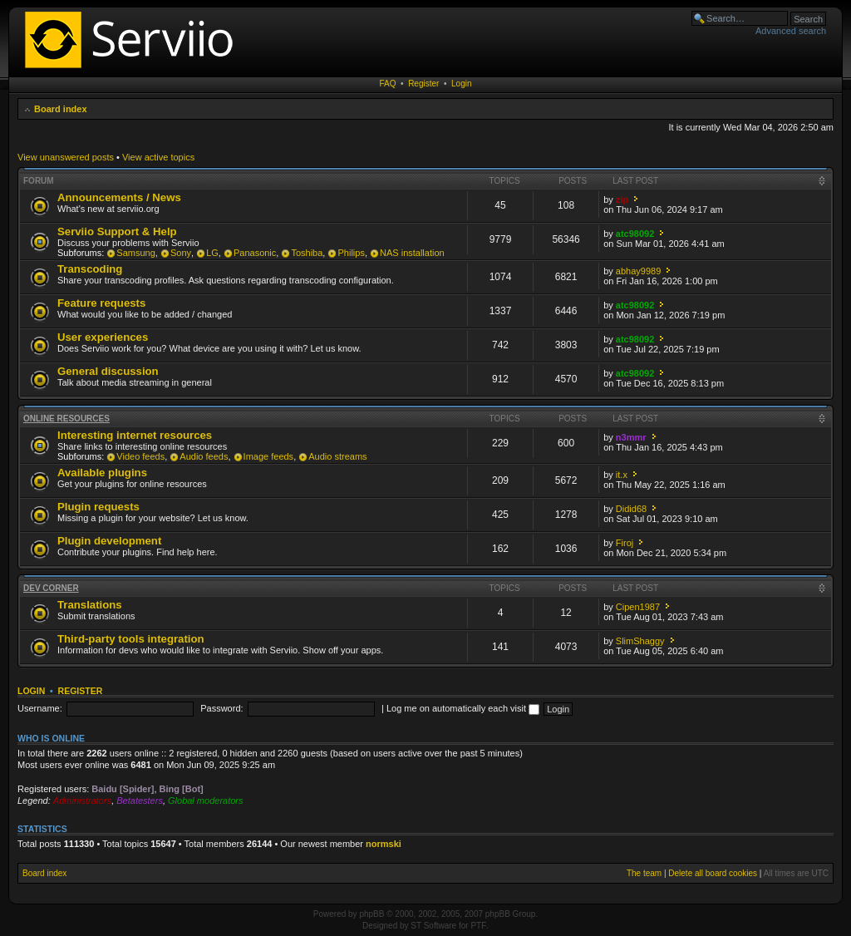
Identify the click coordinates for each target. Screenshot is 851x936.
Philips (350, 253)
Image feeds (268, 456)
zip (622, 199)
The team (644, 873)
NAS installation (412, 253)
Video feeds (140, 456)
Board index (60, 109)
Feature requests (101, 303)
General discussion (108, 371)
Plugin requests (98, 506)
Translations (89, 605)
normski (383, 844)
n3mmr (631, 437)
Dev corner (51, 588)
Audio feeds (204, 456)
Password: (221, 708)
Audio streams (337, 456)
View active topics (158, 157)
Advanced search (790, 31)
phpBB (371, 914)
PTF (478, 925)
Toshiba (306, 253)
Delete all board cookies (712, 873)
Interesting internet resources (134, 435)
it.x (621, 475)
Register (423, 83)
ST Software (433, 925)
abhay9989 (638, 271)
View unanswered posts (65, 157)
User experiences (102, 337)
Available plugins (102, 472)
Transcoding (89, 269)
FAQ (388, 83)
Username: (39, 708)
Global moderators (205, 800)
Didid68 (631, 509)
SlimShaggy (640, 641)
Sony (180, 253)
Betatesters (139, 800)
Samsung (135, 253)
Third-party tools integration (130, 639)
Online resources (66, 418)
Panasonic (255, 253)
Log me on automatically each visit (462, 708)
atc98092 (635, 234)
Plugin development (109, 541)
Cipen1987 (638, 607)
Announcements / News (119, 197)
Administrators (82, 800)
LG (212, 253)
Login (461, 83)
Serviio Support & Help (117, 231)
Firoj (624, 543)
